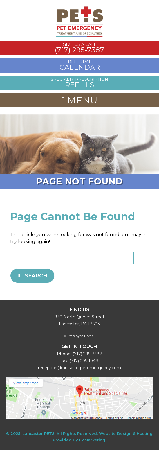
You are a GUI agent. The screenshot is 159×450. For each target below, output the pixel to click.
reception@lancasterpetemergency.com (79, 367)
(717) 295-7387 (87, 353)
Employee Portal (79, 336)
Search (32, 275)
